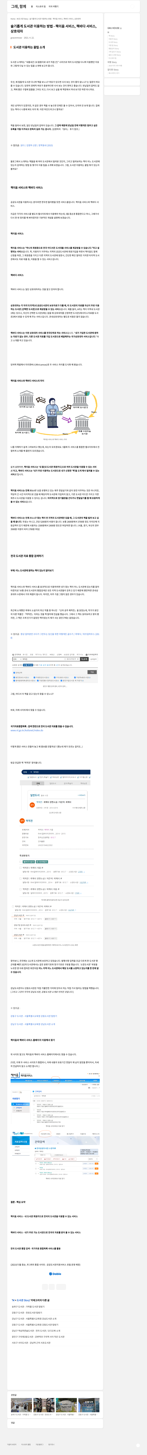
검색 (132, 6)
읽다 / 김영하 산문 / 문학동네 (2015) (37, 145)
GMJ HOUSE (115, 27)
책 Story (112, 36)
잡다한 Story (113, 69)
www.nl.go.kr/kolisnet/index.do (27, 730)
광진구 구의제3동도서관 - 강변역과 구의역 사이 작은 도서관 (38, 1336)
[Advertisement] (55, 1371)
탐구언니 (51, 1444)
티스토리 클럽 (26, 1444)
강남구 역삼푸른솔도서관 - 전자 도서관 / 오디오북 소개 (36, 1330)
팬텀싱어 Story (114, 48)
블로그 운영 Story (115, 55)
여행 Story (112, 62)
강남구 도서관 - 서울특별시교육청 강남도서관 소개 (33, 1024)
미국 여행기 (53, 6)
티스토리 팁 (41, 6)
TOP (138, 1445)
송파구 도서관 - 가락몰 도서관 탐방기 (28, 1306)
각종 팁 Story (113, 45)
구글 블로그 (39, 1444)
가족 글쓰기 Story (115, 51)
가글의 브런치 (11, 1444)
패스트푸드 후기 (114, 73)
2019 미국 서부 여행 (115, 65)
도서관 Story (23, 1300)
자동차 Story (113, 39)
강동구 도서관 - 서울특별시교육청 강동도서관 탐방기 (34, 1015)
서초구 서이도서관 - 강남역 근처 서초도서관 (31, 1342)
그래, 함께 (18, 6)
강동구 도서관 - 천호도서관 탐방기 (27, 1312)
